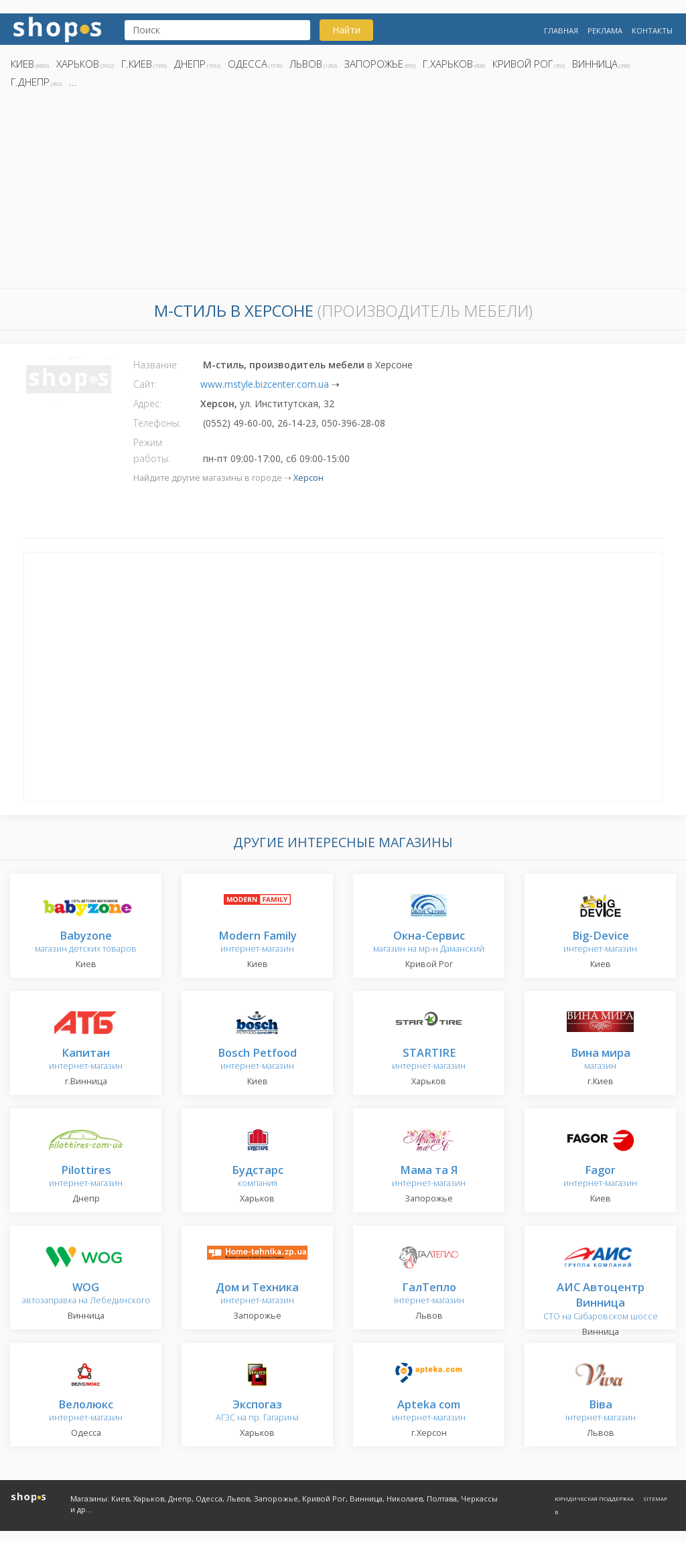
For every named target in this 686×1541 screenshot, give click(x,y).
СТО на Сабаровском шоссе (600, 1302)
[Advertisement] (343, 192)
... (73, 81)
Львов (305, 63)
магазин (600, 1060)
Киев (22, 63)
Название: (156, 364)
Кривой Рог (522, 63)
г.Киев (136, 63)
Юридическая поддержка (594, 1498)
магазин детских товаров (86, 942)
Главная (561, 30)
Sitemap (655, 1498)
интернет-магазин (257, 942)
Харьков (77, 63)
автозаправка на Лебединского (86, 1294)
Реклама (605, 30)
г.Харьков (448, 63)
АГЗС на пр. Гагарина (257, 1411)
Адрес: (147, 403)
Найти (346, 29)
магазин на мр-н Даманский (428, 942)
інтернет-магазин (429, 1294)
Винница (595, 63)
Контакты (652, 30)
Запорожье (373, 63)
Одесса (247, 63)
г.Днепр (30, 81)
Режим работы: (151, 450)
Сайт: (145, 384)
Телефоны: (157, 423)
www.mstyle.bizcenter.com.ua (264, 384)
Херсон (308, 478)
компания (257, 1177)
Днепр (190, 63)
